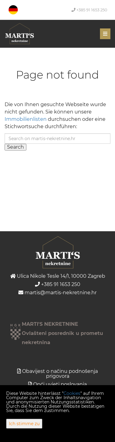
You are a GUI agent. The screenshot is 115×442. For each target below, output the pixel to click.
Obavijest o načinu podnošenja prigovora (60, 373)
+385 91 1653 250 (89, 9)
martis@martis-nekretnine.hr (57, 292)
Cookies (71, 393)
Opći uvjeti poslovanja (60, 384)
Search (15, 147)
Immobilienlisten (26, 119)
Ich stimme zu (24, 423)
